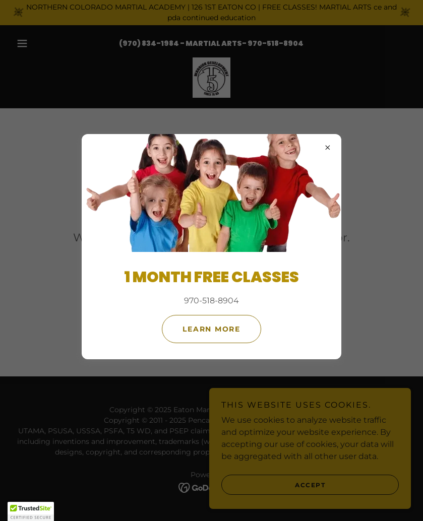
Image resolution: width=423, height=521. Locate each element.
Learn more (211, 329)
